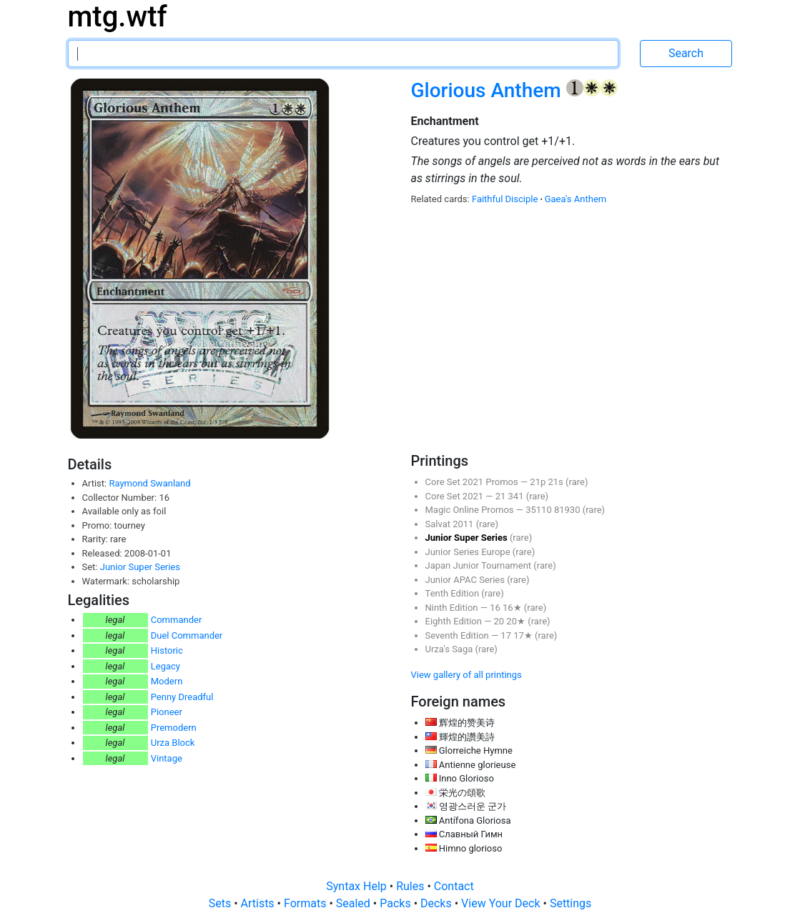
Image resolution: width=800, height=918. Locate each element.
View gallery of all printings (466, 674)
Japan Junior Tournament (479, 565)
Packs (396, 903)
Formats (306, 903)
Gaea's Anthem (576, 199)
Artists (259, 903)
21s (557, 482)
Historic (167, 650)
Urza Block (173, 742)
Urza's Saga (450, 649)
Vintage (166, 758)
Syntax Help (358, 886)
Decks (437, 903)
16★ (513, 607)
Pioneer (166, 712)
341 (517, 496)
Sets (221, 903)
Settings (570, 903)
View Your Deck (502, 903)
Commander (176, 619)
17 (506, 635)
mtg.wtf (117, 17)
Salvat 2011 (450, 524)
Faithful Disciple (506, 199)
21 (501, 496)
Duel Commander (187, 635)
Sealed (354, 903)
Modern (167, 681)
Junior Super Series (140, 567)
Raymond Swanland (149, 483)
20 (500, 621)
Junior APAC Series (466, 579)
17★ (524, 635)
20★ (517, 621)
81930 (568, 509)
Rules (411, 886)
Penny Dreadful (182, 697)
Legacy (165, 666)
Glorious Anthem (488, 90)
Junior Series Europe (469, 552)
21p (539, 482)
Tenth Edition (453, 593)
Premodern (174, 727)
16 (496, 607)
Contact (454, 886)
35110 (539, 509)
